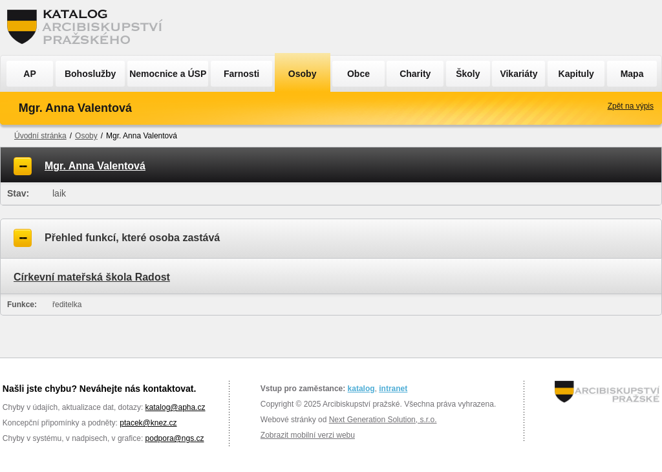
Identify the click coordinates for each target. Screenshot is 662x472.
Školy (468, 74)
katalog (361, 388)
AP (29, 74)
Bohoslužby (90, 74)
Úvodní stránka (40, 135)
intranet (393, 388)
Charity (415, 74)
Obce (358, 74)
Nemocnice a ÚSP (167, 74)
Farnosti (241, 74)
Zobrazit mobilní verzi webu (308, 435)
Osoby (302, 74)
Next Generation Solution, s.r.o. (383, 419)
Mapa (632, 74)
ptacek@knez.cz (148, 422)
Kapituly (576, 74)
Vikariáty (518, 74)
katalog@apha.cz (175, 407)
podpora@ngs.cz (174, 438)
